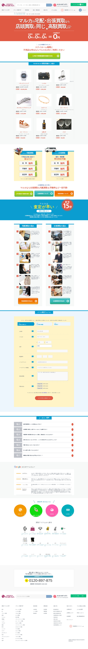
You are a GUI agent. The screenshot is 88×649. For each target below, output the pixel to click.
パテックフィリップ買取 (20, 619)
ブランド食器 (4, 613)
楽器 (2, 615)
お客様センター (70, 612)
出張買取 (68, 514)
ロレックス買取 (18, 609)
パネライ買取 (18, 636)
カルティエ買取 (18, 623)
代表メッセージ (80, 612)
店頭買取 (45, 609)
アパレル (3, 617)
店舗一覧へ (20, 514)
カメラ (3, 630)
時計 (2, 609)
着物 (2, 624)
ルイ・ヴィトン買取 (19, 621)
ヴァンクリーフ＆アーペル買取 (21, 640)
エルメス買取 (18, 630)
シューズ (3, 628)
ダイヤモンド (4, 632)
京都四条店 (55, 617)
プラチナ (3, 623)
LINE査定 (35, 609)
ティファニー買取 (19, 634)
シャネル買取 (18, 611)
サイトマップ (69, 619)
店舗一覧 (55, 605)
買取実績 (27, 10)
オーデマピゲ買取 (19, 638)
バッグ (3, 621)
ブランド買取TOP (17, 10)
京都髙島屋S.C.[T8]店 (57, 615)
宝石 (2, 634)
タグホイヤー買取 (19, 626)
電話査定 (35, 613)
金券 (2, 640)
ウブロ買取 (18, 628)
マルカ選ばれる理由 (81, 605)
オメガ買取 (18, 615)
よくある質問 (80, 609)
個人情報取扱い (45, 392)
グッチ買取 (18, 632)
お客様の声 (69, 609)
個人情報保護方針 (81, 616)
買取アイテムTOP (5, 10)
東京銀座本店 (55, 609)
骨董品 (3, 619)
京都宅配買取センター (57, 624)
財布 (2, 626)
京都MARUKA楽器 (56, 621)
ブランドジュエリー (5, 636)
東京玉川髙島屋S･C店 (57, 611)
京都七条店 (55, 619)
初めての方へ (69, 605)
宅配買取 (52, 514)
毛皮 (2, 638)
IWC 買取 (17, 617)
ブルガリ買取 (18, 613)
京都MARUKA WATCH (57, 623)
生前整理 (69, 616)
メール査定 (35, 611)
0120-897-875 (62, 4)
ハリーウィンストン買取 (20, 624)
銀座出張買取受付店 (57, 613)
